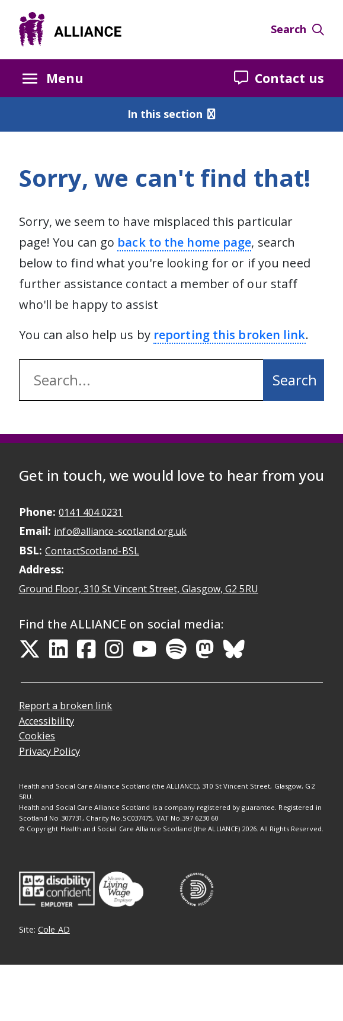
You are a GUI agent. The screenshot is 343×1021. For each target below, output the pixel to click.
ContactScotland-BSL (92, 550)
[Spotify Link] (176, 649)
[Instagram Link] (114, 649)
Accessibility (46, 721)
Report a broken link (66, 705)
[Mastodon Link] (204, 649)
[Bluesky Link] (234, 649)
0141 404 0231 (91, 512)
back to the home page (184, 242)
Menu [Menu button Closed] (53, 78)
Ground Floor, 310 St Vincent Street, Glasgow (138, 588)
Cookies (37, 735)
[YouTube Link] (145, 649)
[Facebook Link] (86, 649)
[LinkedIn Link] (58, 649)
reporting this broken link (229, 335)
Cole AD (54, 929)
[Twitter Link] (29, 649)
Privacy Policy (49, 751)
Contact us (279, 78)
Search (298, 29)
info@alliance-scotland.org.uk (120, 531)
